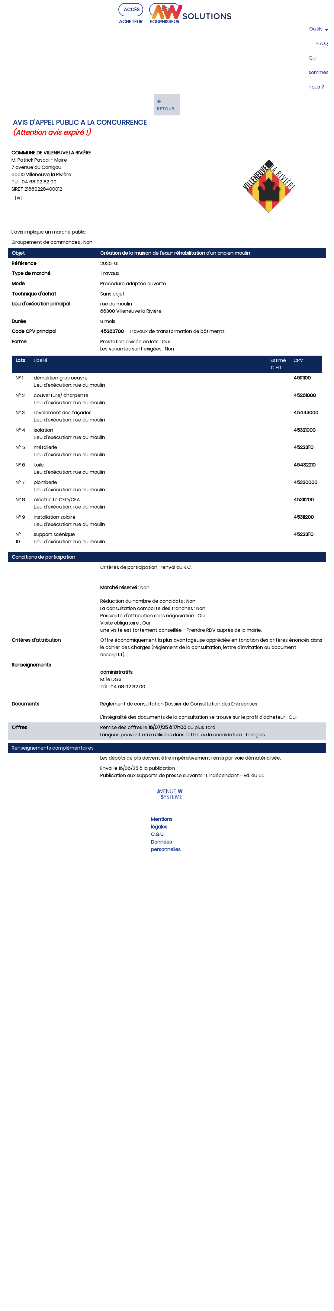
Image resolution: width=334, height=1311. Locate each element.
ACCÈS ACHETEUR (131, 21)
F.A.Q (322, 43)
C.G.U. (157, 834)
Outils (318, 28)
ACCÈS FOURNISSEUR (164, 21)
